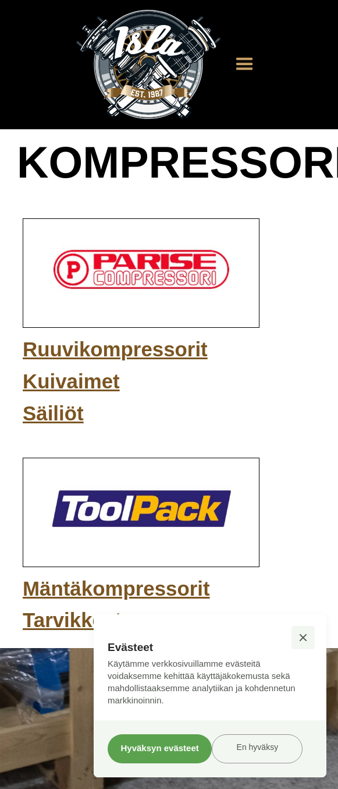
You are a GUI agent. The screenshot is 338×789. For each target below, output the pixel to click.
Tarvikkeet (72, 619)
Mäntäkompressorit (116, 588)
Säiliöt (53, 413)
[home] (145, 64)
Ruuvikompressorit (115, 349)
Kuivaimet (71, 381)
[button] (244, 64)
